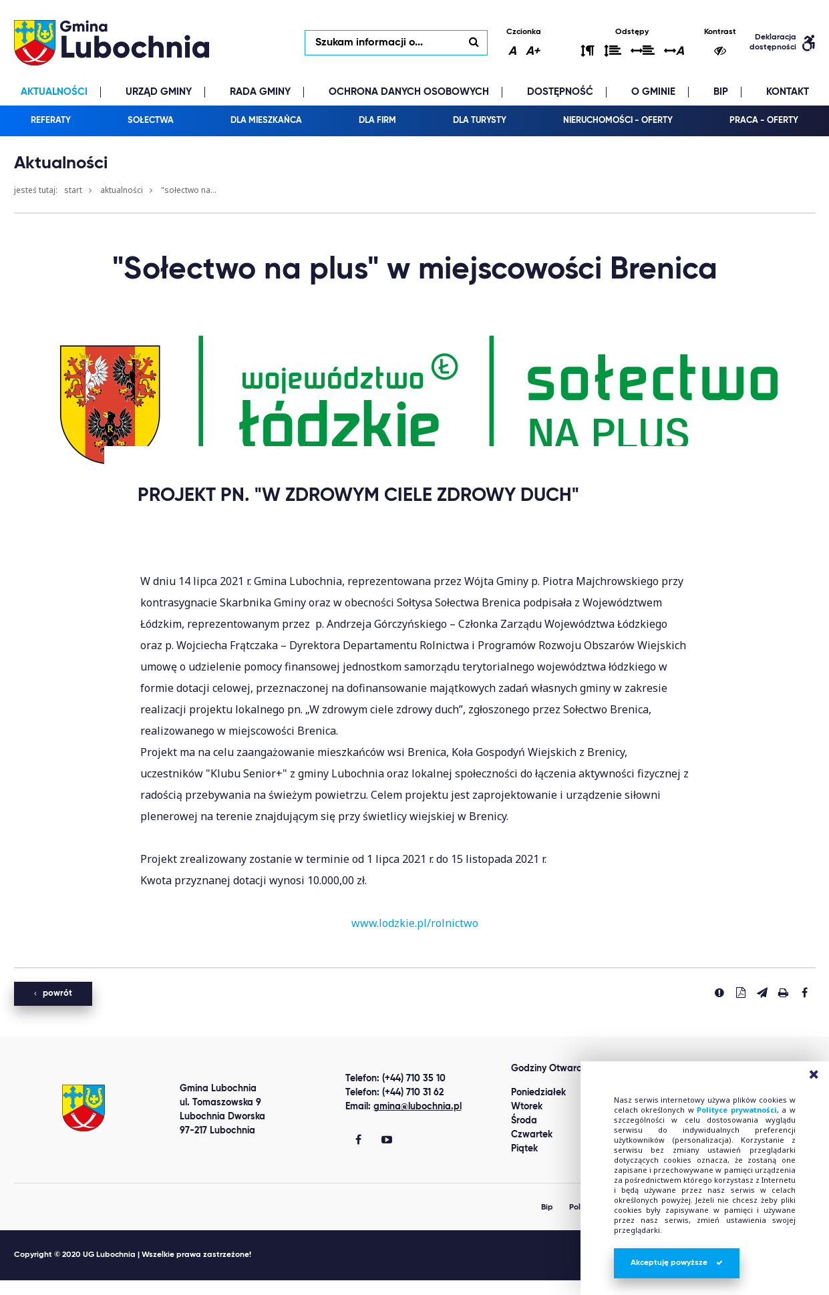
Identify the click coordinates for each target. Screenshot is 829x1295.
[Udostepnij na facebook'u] (805, 993)
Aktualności (121, 191)
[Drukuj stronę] (783, 993)
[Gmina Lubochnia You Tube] (386, 1142)
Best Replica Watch (48, 1288)
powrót (53, 994)
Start (73, 191)
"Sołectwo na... (188, 191)
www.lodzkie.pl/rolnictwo (414, 924)
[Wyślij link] (762, 993)
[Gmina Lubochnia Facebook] (358, 1142)
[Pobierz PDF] (741, 993)
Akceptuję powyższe (677, 1263)
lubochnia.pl (114, 43)
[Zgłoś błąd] (719, 993)
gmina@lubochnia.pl (417, 1108)
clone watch (130, 1288)
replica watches (202, 1288)
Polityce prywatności (737, 1110)
